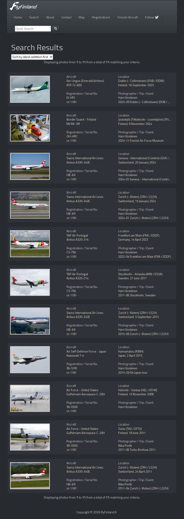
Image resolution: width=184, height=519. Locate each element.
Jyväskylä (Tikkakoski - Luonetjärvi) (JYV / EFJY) (148, 119)
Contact (66, 17)
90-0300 (71, 407)
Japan (121, 355)
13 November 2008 (141, 394)
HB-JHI (70, 175)
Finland (123, 123)
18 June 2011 (137, 433)
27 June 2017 (138, 278)
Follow (152, 17)
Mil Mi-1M (73, 123)
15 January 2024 (145, 201)
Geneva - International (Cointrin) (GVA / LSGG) (147, 158)
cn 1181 (71, 102)
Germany (124, 239)
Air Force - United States (82, 390)
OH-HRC (72, 136)
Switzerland (126, 162)
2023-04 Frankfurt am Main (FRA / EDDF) (144, 256)
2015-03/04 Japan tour (133, 372)
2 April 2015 (134, 355)
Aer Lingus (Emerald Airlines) (85, 80)
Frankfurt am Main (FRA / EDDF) (138, 235)
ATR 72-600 (74, 85)
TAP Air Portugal (77, 235)
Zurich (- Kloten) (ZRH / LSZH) (137, 196)
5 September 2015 (147, 317)
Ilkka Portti (125, 445)
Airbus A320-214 (77, 239)
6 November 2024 (140, 123)
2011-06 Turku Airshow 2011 (137, 449)
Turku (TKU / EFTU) (130, 428)
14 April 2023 (139, 239)
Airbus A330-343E (78, 162)
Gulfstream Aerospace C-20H (85, 394)
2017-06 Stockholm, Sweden (137, 295)
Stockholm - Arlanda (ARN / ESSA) (140, 274)
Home (18, 17)
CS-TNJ (71, 252)
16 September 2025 (141, 85)
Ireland (122, 85)
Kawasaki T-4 (75, 355)
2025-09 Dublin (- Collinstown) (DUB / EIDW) (147, 102)
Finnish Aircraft (128, 17)
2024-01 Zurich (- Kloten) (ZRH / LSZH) (143, 218)
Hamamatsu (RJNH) (130, 351)
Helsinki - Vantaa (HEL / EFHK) (137, 390)
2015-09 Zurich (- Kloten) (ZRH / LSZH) (143, 334)
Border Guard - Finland (81, 119)
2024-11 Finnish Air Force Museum (141, 140)
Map (82, 17)
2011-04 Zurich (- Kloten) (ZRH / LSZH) (143, 488)
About (50, 17)
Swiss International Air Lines (84, 158)
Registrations (101, 17)
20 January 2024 (145, 162)
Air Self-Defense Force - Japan (86, 351)
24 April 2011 (143, 471)
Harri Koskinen (127, 97)
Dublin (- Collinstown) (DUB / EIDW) (141, 80)
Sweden (123, 278)
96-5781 (71, 368)
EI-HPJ (70, 97)
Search (34, 17)
